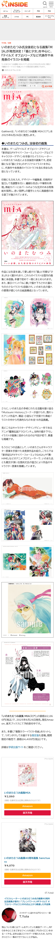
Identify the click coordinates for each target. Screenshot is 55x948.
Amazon (27, 806)
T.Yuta (24, 916)
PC (28, 16)
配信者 (38, 16)
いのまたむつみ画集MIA (17, 793)
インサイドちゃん (49, 16)
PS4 (49, 11)
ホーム (5, 11)
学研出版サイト (16, 747)
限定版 (35, 735)
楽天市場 (27, 813)
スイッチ (27, 11)
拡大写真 (48, 86)
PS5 (38, 11)
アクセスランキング (16, 11)
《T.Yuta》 (49, 893)
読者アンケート (5, 16)
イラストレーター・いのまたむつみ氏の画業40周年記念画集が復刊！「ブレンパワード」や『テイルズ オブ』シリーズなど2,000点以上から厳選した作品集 (27, 901)
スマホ (16, 16)
